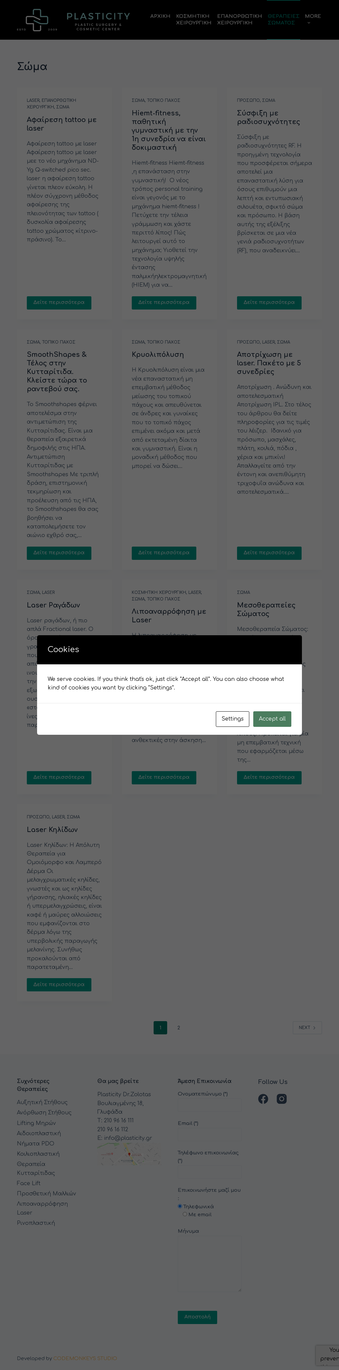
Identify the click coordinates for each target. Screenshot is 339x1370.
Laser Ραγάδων (53, 605)
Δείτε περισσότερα (59, 302)
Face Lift (28, 1183)
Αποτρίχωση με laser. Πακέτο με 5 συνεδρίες (269, 363)
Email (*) (210, 1129)
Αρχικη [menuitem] (160, 16)
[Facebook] (263, 1099)
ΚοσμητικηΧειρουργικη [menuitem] (194, 20)
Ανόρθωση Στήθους (44, 1113)
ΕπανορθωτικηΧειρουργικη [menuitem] (239, 20)
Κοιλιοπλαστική (38, 1154)
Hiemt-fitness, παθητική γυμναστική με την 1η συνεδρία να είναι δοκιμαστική (169, 130)
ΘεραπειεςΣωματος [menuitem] (284, 20)
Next (307, 1027)
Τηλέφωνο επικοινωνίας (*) (210, 1162)
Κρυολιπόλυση (158, 354)
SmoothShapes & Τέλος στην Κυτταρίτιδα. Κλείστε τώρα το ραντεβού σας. (57, 372)
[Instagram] (282, 1099)
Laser (33, 100)
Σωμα (62, 107)
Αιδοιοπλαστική (39, 1134)
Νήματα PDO (35, 1144)
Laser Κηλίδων (52, 830)
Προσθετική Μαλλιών (46, 1194)
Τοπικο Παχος (163, 100)
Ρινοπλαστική (36, 1223)
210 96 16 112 (112, 1130)
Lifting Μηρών (36, 1123)
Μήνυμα (210, 1260)
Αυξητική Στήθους (42, 1102)
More (313, 20)
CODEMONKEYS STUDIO (85, 1358)
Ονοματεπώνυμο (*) (210, 1099)
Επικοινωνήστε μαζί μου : (210, 1254)
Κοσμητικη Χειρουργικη (159, 592)
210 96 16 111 (119, 1121)
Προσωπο (248, 100)
